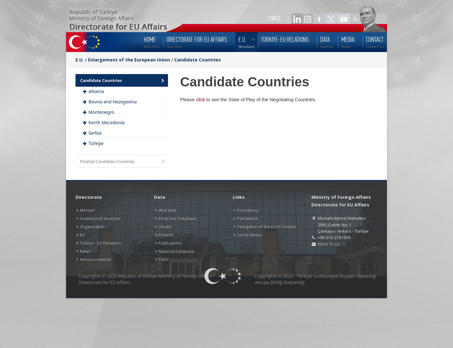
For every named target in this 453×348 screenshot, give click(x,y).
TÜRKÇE (274, 19)
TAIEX (164, 259)
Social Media (249, 235)
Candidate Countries (197, 60)
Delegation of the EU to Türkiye (266, 226)
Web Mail (167, 210)
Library (165, 226)
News (85, 251)
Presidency (248, 210)
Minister (87, 210)
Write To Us (328, 244)
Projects (166, 235)
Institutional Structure (100, 218)
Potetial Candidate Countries (122, 162)
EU (82, 235)
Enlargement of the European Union (129, 60)
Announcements (95, 259)
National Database (176, 251)
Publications (170, 243)
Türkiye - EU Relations (100, 243)
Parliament (247, 218)
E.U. (80, 60)
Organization (92, 226)
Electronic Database (178, 218)
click (200, 99)
